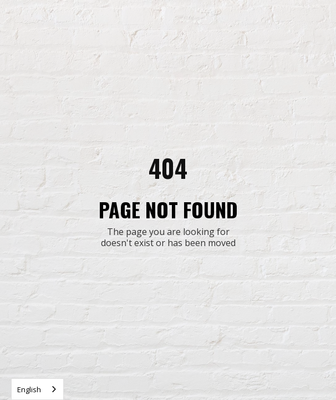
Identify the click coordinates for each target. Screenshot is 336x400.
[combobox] (37, 389)
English (29, 389)
